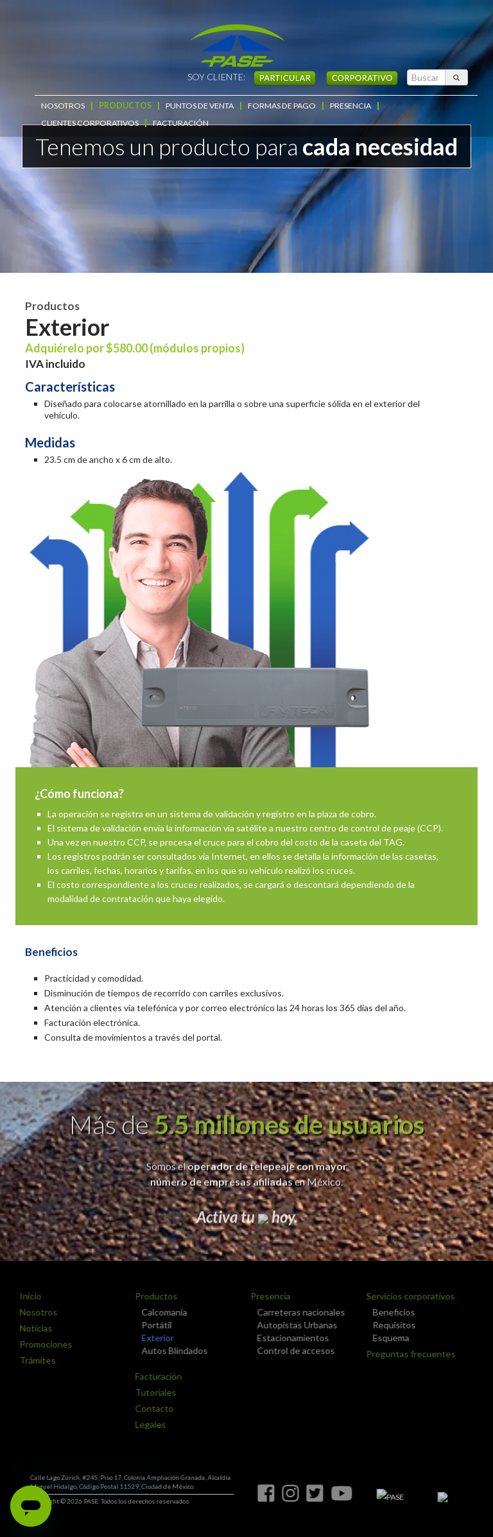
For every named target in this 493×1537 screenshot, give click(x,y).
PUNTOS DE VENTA (194, 106)
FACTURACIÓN (67, 123)
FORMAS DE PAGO (274, 106)
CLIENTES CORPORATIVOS (421, 106)
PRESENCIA (341, 106)
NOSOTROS (61, 106)
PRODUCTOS (121, 106)
